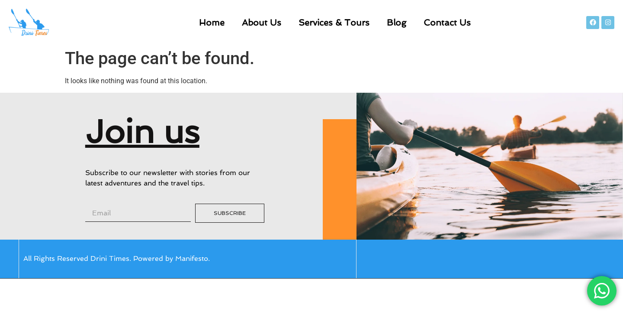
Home (212, 22)
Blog (396, 22)
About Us (261, 22)
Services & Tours (334, 22)
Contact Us (447, 22)
